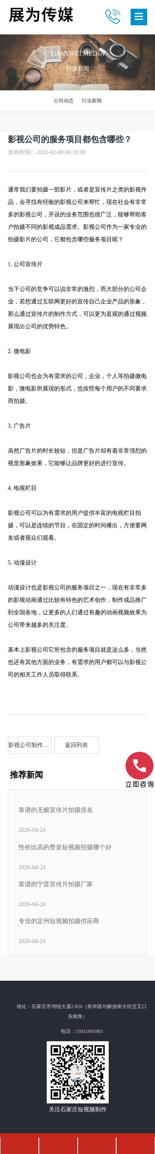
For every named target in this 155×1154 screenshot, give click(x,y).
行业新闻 (92, 101)
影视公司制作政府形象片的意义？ (30, 745)
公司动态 (64, 101)
